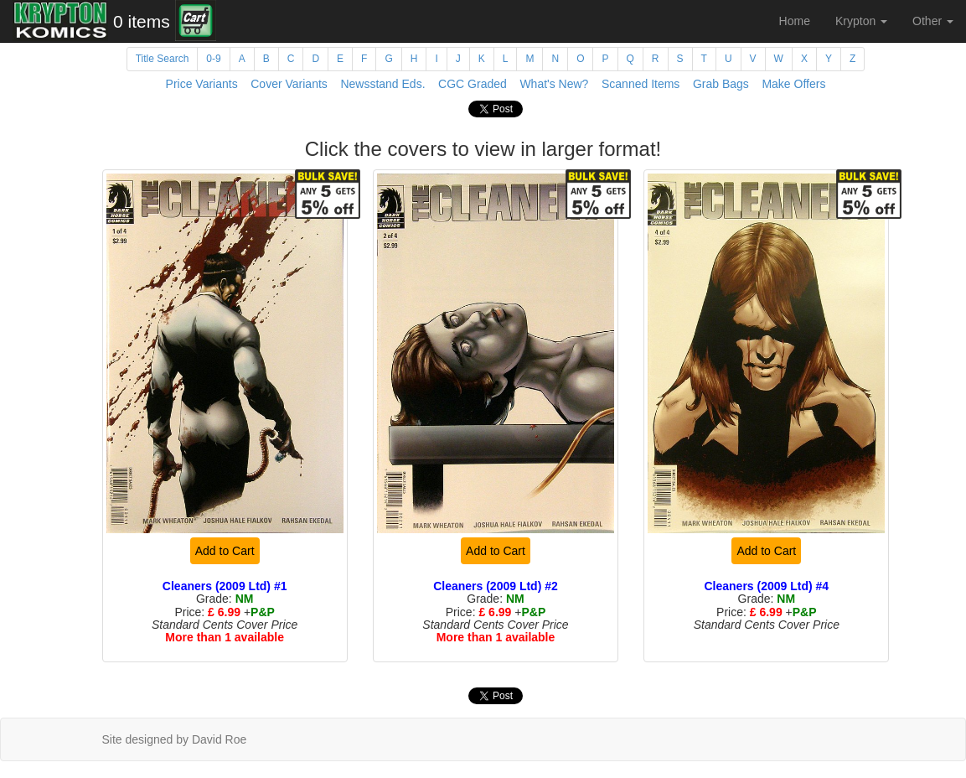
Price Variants (202, 84)
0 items (141, 21)
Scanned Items (640, 84)
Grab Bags (721, 84)
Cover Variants (289, 84)
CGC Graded (472, 84)
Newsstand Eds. (382, 84)
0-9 (213, 59)
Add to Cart (225, 551)
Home (794, 21)
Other (932, 21)
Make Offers (793, 84)
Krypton (861, 21)
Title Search (162, 59)
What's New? (553, 84)
